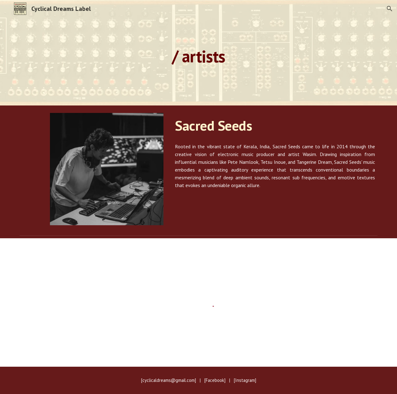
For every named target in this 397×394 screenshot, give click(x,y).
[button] (389, 8)
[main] (198, 52)
